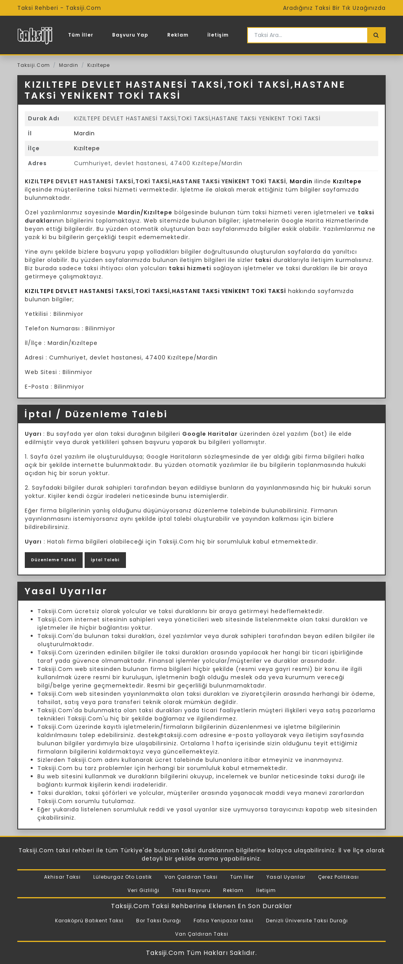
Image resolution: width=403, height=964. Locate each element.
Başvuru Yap (130, 34)
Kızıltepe (98, 65)
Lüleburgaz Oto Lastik (122, 877)
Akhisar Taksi (62, 877)
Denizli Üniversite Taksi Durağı (307, 920)
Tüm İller (80, 34)
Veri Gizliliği (143, 890)
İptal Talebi (105, 560)
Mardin (68, 65)
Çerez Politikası (338, 877)
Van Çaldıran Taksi (191, 877)
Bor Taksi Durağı (158, 920)
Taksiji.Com (33, 65)
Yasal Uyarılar (285, 877)
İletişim (218, 34)
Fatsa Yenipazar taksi (223, 920)
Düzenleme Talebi (53, 560)
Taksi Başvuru (191, 890)
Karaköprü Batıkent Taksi (89, 920)
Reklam (178, 34)
